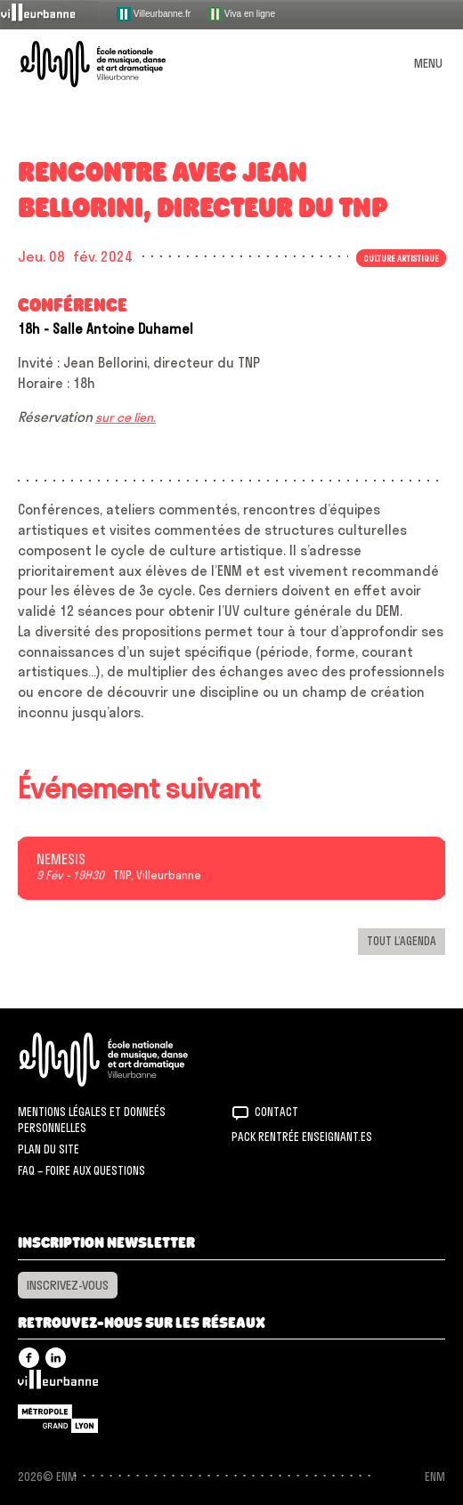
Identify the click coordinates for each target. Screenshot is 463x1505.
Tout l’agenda (401, 941)
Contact (276, 1111)
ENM (127, 1059)
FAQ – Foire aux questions (81, 1170)
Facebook (29, 1358)
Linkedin (56, 1358)
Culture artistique (401, 258)
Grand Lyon (58, 1418)
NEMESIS (61, 860)
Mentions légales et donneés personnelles (92, 1119)
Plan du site (48, 1149)
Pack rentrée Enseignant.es (302, 1136)
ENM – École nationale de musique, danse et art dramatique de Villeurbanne (114, 64)
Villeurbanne (58, 1384)
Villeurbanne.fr (154, 14)
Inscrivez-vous (68, 1285)
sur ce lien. (125, 417)
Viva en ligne (241, 14)
